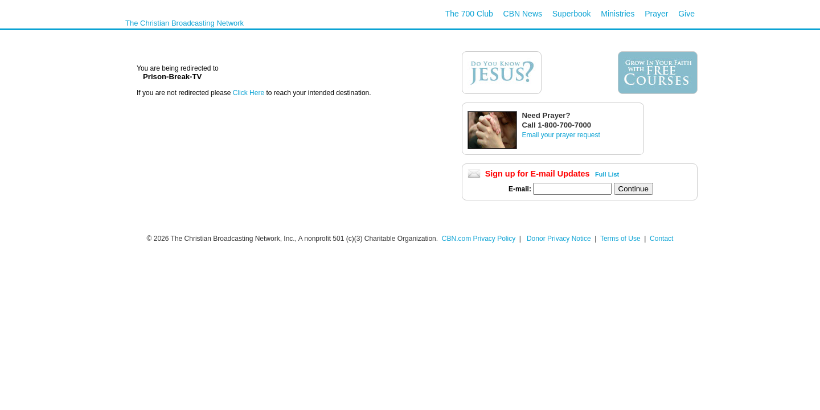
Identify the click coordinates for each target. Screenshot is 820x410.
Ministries (617, 13)
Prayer (656, 13)
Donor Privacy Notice (559, 239)
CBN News (522, 13)
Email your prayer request (561, 135)
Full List (607, 174)
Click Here (249, 93)
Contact (661, 239)
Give (686, 13)
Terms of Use (621, 239)
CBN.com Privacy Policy (478, 239)
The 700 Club (469, 13)
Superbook (571, 13)
